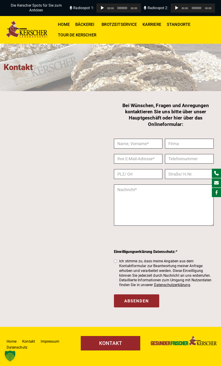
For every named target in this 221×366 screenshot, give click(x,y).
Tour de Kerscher (77, 35)
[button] (95, 24)
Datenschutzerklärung (172, 285)
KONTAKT (110, 343)
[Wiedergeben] (102, 8)
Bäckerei (85, 24)
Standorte (178, 24)
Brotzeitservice (119, 24)
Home (64, 24)
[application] (118, 8)
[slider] (122, 8)
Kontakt (28, 341)
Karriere (152, 24)
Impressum (50, 341)
